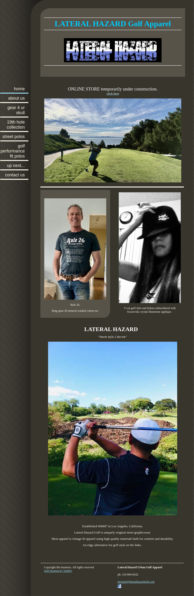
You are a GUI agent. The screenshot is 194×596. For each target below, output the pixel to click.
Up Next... (16, 165)
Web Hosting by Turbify (58, 571)
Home (19, 88)
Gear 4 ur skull (16, 110)
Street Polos (13, 136)
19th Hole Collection (16, 125)
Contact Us (15, 175)
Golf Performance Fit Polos (12, 151)
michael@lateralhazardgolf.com (136, 581)
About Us (16, 98)
